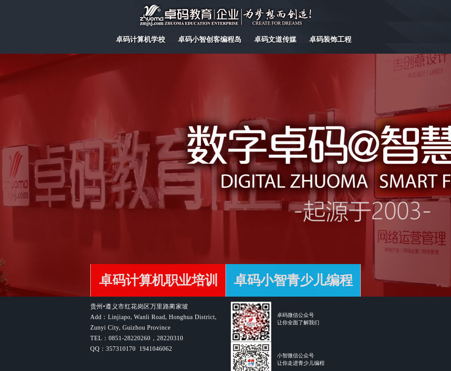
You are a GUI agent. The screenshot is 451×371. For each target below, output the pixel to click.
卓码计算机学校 (140, 39)
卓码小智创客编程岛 (209, 39)
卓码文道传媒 (275, 39)
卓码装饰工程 (330, 39)
